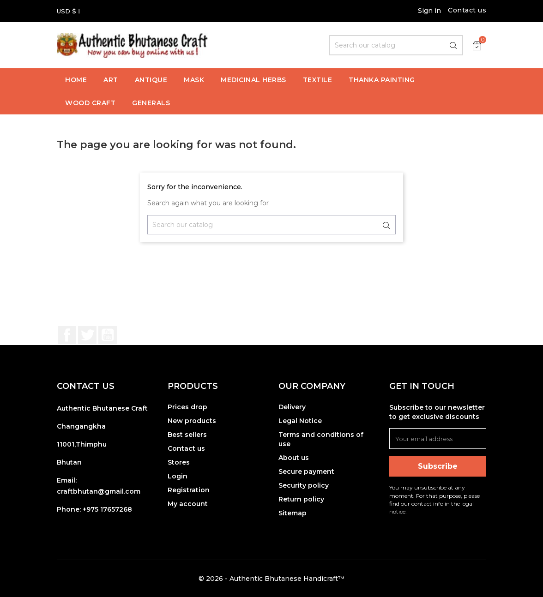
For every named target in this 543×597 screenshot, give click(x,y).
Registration (189, 490)
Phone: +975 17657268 (94, 509)
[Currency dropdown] (68, 11)
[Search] (396, 45)
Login (177, 476)
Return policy (301, 499)
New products (192, 421)
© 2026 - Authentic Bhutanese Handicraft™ (271, 578)
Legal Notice (300, 421)
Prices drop (187, 407)
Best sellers (187, 434)
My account (188, 504)
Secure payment (306, 471)
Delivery (292, 407)
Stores (179, 462)
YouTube (107, 335)
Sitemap (292, 513)
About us (293, 458)
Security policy (303, 485)
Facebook (67, 335)
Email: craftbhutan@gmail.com (98, 486)
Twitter (87, 335)
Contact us (467, 10)
